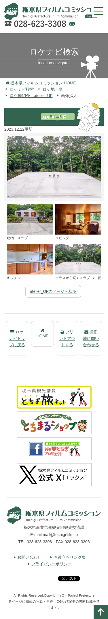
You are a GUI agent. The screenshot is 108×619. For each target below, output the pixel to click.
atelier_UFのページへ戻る (53, 291)
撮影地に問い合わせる (91, 338)
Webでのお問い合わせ (71, 24)
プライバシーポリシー (51, 564)
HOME (42, 333)
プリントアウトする (67, 338)
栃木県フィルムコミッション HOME (40, 83)
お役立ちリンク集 (70, 557)
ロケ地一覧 (53, 89)
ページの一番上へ (101, 612)
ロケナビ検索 (22, 89)
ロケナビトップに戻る (17, 338)
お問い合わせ (29, 557)
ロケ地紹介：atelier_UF (31, 95)
